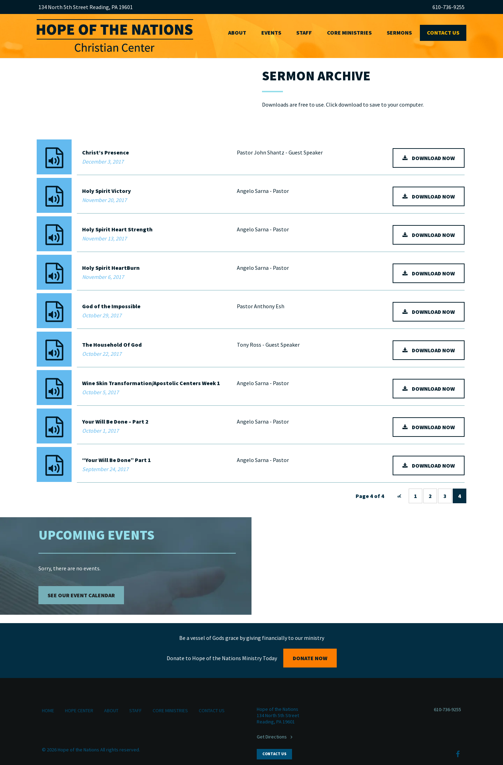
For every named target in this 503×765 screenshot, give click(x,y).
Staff (304, 32)
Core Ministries (349, 32)
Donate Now (310, 658)
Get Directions (272, 737)
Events (271, 32)
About (237, 32)
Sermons (399, 32)
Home (48, 710)
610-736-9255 (448, 7)
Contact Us (443, 32)
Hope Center (79, 710)
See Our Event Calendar (81, 595)
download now (433, 157)
